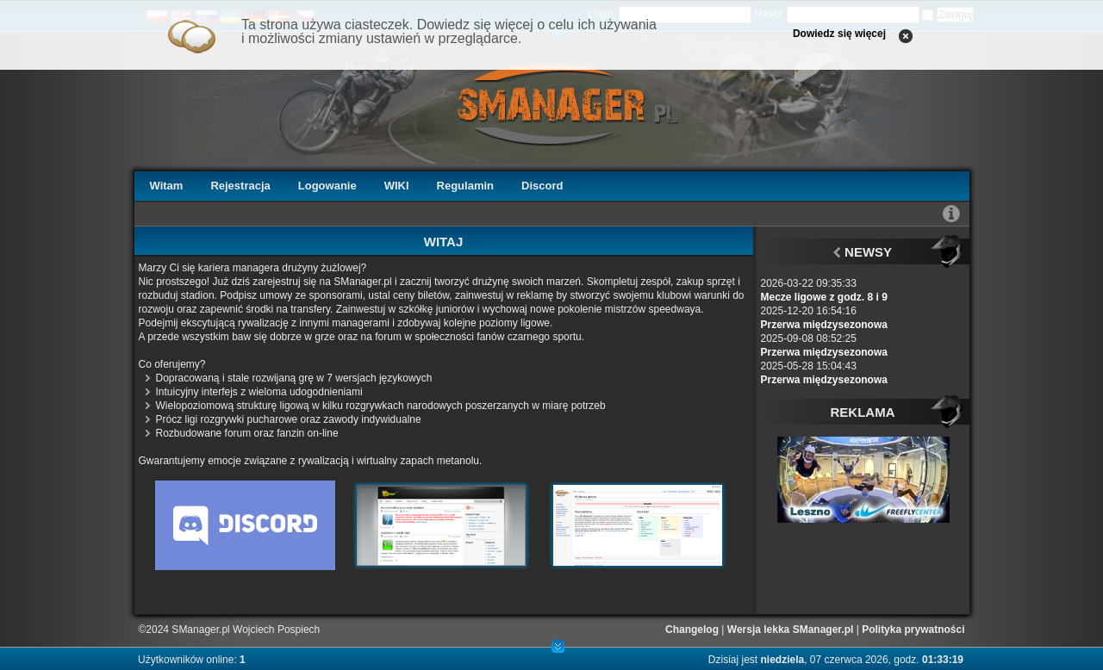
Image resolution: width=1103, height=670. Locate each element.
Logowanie (327, 185)
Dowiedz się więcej (839, 34)
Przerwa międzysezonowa (824, 325)
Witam (167, 185)
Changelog (692, 629)
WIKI (396, 185)
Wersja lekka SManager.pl (790, 629)
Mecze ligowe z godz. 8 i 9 (824, 297)
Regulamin (465, 185)
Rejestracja (240, 185)
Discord (542, 185)
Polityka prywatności (913, 629)
